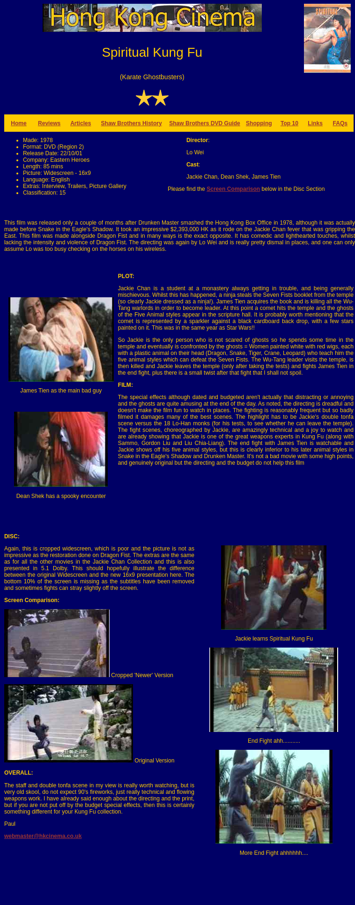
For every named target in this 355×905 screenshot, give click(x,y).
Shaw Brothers (190, 123)
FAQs (340, 123)
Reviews (49, 123)
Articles (80, 123)
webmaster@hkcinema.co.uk (43, 836)
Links (315, 123)
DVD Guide (225, 123)
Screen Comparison (233, 189)
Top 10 (289, 123)
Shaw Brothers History (131, 123)
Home (19, 123)
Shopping (259, 123)
